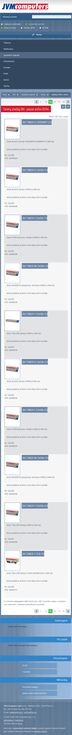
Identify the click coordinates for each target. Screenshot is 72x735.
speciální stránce (40, 731)
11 (50, 102)
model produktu (8, 28)
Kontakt (7, 67)
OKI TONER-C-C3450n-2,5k (35, 410)
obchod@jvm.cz (30, 712)
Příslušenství (9, 61)
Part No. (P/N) (28, 28)
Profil (6, 74)
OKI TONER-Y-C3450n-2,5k (35, 506)
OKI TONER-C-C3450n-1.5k (35, 218)
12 (55, 102)
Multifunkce (8, 49)
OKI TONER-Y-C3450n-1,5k (35, 314)
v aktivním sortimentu (11, 24)
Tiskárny (7, 43)
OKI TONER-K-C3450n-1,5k (35, 170)
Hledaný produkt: (10, 17)
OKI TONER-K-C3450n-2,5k (35, 362)
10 (46, 102)
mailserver (19, 720)
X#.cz (20, 724)
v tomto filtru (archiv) (34, 24)
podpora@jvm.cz (16, 712)
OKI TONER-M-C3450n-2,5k (35, 458)
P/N (60, 117)
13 (59, 102)
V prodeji (26, 672)
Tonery (43, 94)
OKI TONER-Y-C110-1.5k (33, 554)
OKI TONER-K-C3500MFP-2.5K (38, 122)
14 (63, 102)
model (65, 117)
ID (56, 117)
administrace (9, 720)
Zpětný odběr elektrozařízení (34, 693)
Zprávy (6, 86)
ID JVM (43, 28)
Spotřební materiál (11, 55)
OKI (14, 94)
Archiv (25, 665)
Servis (6, 80)
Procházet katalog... (30, 687)
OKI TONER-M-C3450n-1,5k (35, 266)
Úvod (5, 94)
